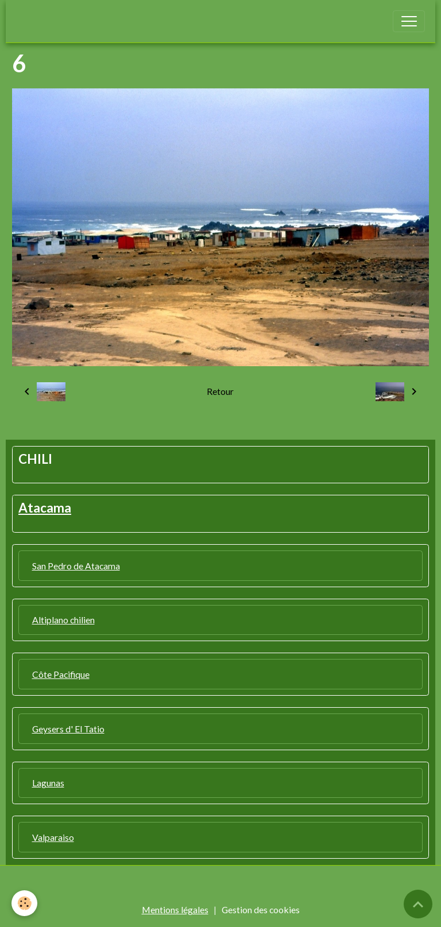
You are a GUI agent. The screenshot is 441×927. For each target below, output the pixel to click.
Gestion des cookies (261, 909)
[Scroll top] (418, 904)
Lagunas (48, 782)
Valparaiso (53, 837)
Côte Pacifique (61, 674)
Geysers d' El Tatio (68, 728)
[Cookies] (24, 903)
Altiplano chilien (63, 619)
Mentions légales (175, 909)
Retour (220, 391)
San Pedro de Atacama (76, 565)
